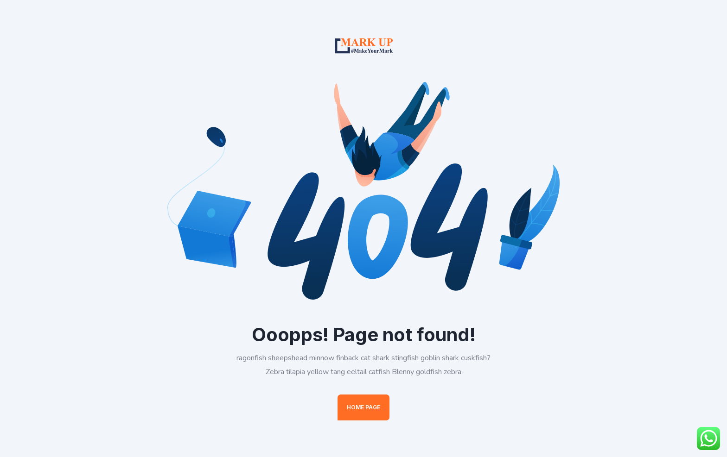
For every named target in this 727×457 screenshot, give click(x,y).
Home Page (363, 407)
